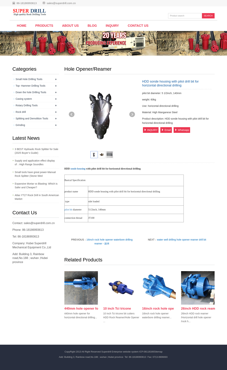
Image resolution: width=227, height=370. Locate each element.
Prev (71, 114)
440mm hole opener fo (81, 308)
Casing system (24, 98)
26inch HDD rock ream (198, 308)
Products (44, 25)
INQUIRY (150, 130)
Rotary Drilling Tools (27, 105)
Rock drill (21, 112)
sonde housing (78, 168)
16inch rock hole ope (158, 308)
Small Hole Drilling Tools (29, 79)
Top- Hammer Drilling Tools (30, 85)
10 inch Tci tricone (117, 308)
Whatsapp (182, 130)
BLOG (92, 25)
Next (132, 114)
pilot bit (68, 209)
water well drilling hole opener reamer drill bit (181, 239)
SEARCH (208, 16)
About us (70, 25)
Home (21, 25)
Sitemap (158, 351)
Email (166, 130)
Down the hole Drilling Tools (31, 92)
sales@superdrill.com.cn (61, 3)
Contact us (138, 25)
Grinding (20, 125)
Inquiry (112, 25)
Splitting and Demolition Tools (32, 118)
